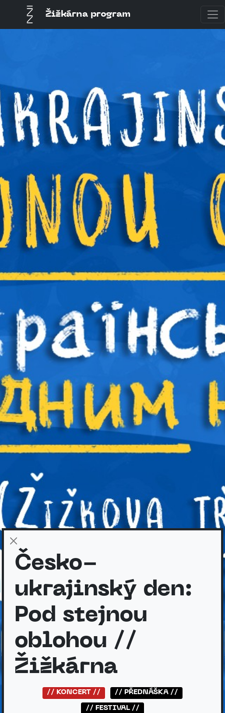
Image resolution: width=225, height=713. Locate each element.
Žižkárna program (75, 14)
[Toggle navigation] (212, 14)
